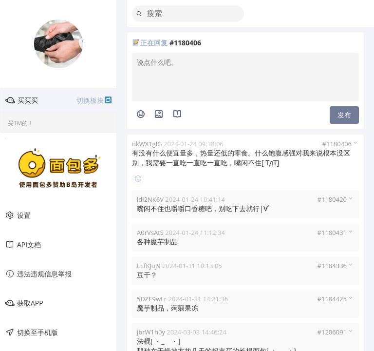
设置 (18, 215)
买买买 (58, 100)
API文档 (23, 245)
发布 (344, 114)
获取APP (24, 303)
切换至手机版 (31, 332)
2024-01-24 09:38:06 (194, 143)
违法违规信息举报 (38, 274)
